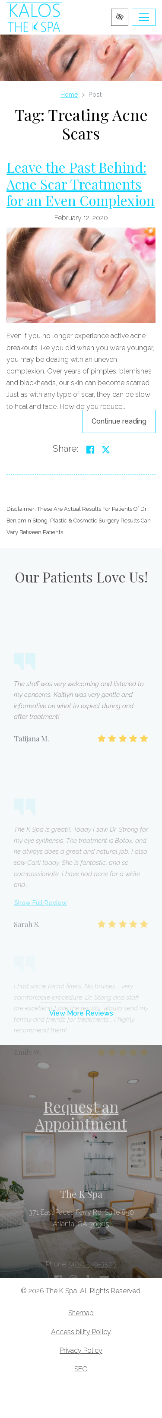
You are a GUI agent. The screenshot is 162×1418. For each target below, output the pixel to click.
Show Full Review (40, 955)
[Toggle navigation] (144, 17)
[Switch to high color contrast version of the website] (119, 17)
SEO (81, 1369)
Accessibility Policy (81, 1332)
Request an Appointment (81, 1114)
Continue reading (124, 420)
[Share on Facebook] (90, 449)
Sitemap (81, 1313)
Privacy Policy (81, 1350)
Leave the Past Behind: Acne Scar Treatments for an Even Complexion (80, 183)
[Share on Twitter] (105, 449)
